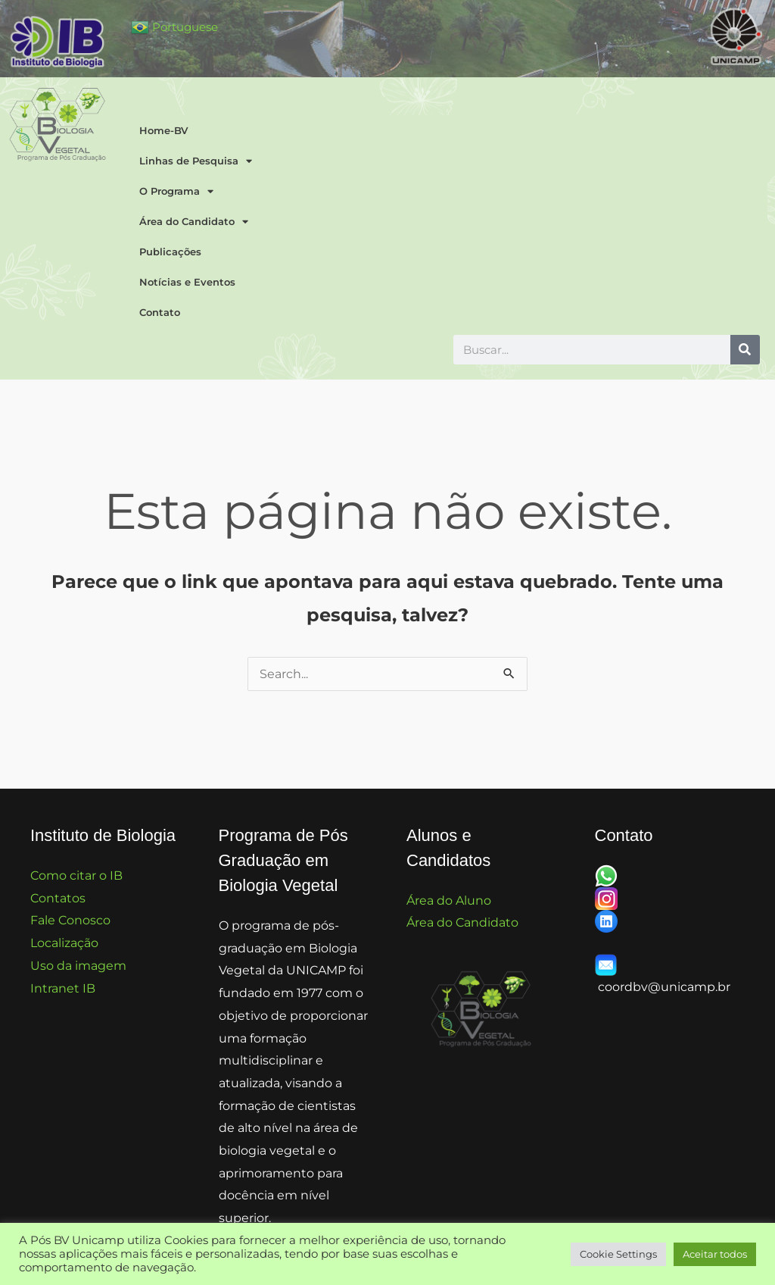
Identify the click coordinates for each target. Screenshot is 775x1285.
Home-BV (163, 130)
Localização (64, 943)
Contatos (58, 898)
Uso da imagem (78, 965)
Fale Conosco (70, 920)
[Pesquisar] (745, 349)
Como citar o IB (76, 875)
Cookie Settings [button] (618, 1254)
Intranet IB (62, 988)
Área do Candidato (193, 221)
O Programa (176, 191)
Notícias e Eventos (187, 282)
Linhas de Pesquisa (195, 161)
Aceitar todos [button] (715, 1254)
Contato (159, 312)
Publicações (170, 251)
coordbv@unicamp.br (664, 987)
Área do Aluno (448, 900)
